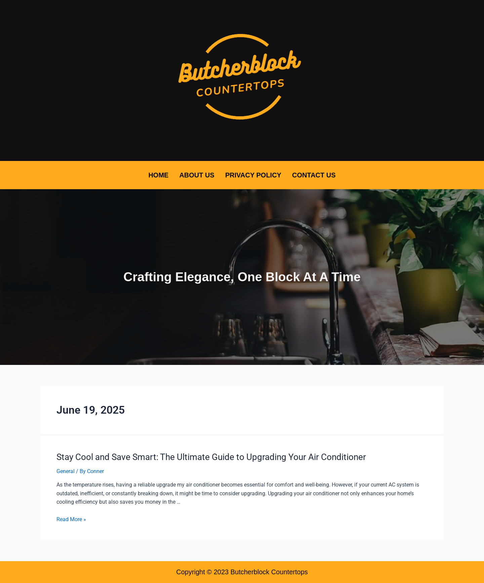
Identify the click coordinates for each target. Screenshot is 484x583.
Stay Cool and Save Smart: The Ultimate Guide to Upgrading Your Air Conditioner (211, 457)
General (65, 471)
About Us (196, 175)
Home (158, 175)
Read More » (71, 519)
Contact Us (314, 175)
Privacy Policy (253, 175)
